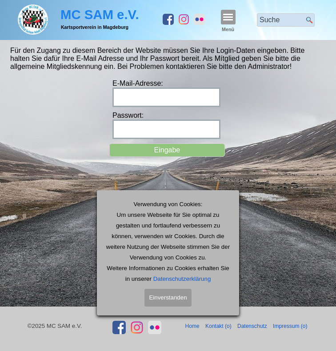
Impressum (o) (290, 326)
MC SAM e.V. (99, 14)
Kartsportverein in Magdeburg (94, 27)
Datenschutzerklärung (182, 284)
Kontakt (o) (218, 326)
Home (192, 326)
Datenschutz (252, 326)
